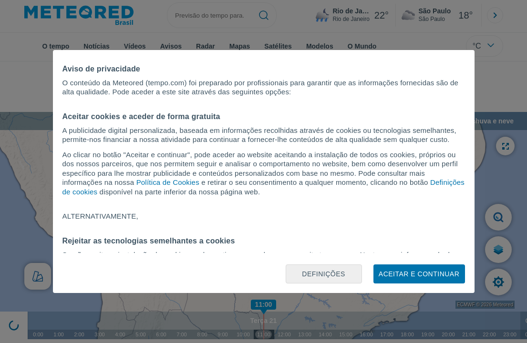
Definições (323, 274)
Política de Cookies (167, 182)
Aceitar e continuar (419, 274)
